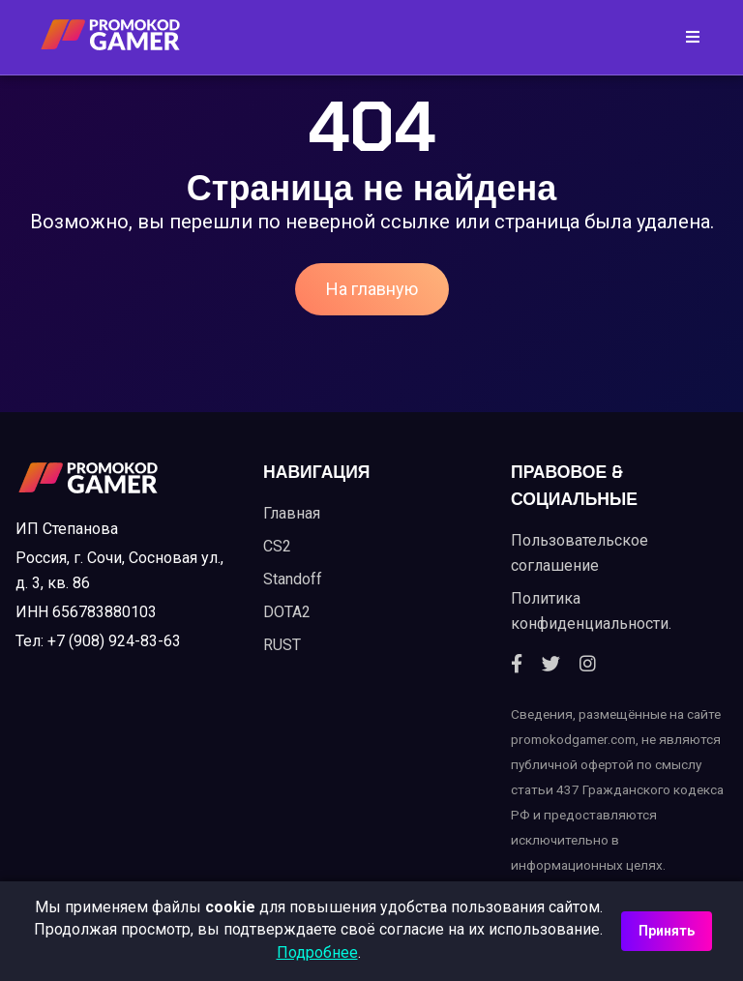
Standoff (292, 579)
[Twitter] (551, 664)
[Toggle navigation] (687, 36)
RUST (282, 645)
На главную (372, 289)
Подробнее (317, 952)
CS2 (277, 546)
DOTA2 (287, 612)
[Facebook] (516, 664)
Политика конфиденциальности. (591, 611)
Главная (291, 513)
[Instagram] (588, 664)
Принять (667, 930)
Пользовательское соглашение (579, 553)
